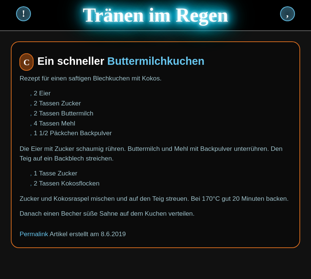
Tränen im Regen (155, 15)
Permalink (33, 234)
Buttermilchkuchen (156, 61)
